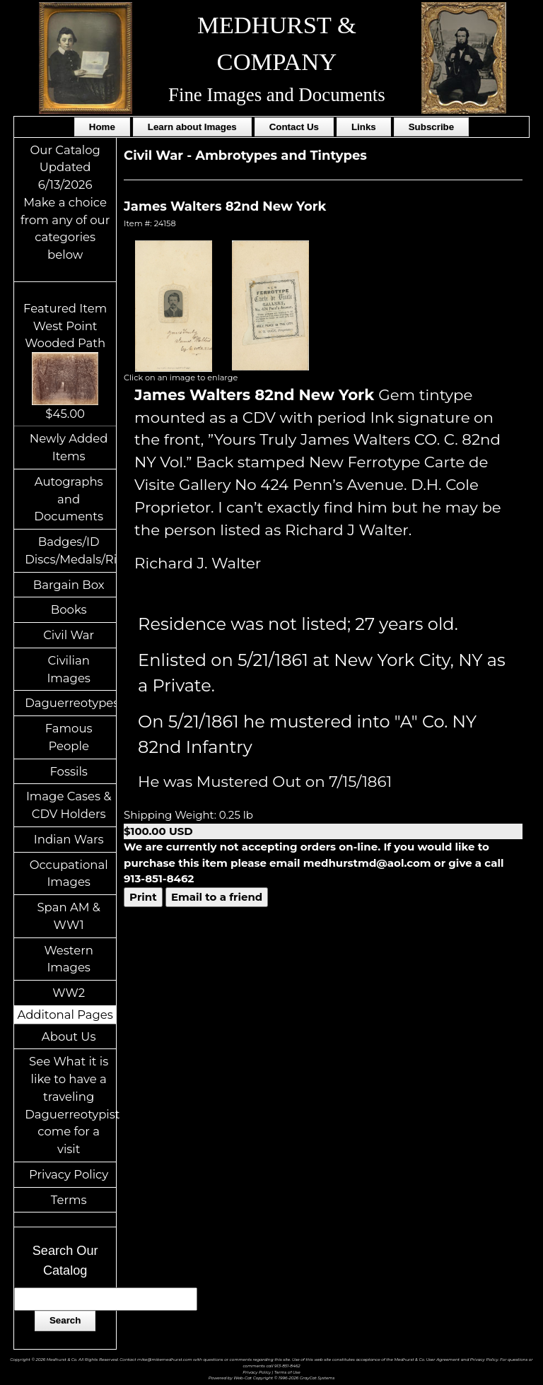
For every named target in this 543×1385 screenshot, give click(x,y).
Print (143, 897)
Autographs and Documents (68, 499)
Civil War (68, 635)
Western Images (68, 959)
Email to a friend (216, 897)
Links (363, 127)
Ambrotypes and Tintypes (281, 155)
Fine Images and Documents (276, 94)
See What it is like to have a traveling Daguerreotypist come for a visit (70, 1105)
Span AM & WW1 (68, 916)
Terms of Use (287, 1371)
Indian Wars (69, 839)
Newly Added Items (69, 447)
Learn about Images (192, 127)
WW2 (68, 993)
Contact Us (294, 127)
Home (102, 127)
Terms (69, 1200)
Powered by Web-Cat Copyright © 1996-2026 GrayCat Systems (272, 1377)
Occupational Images (69, 873)
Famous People (69, 737)
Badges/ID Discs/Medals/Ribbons (70, 550)
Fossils (68, 771)
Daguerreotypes (70, 703)
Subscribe (431, 127)
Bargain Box (69, 585)
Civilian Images (68, 669)
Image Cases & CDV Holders (69, 805)
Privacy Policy (68, 1174)
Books (69, 609)
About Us (69, 1036)
